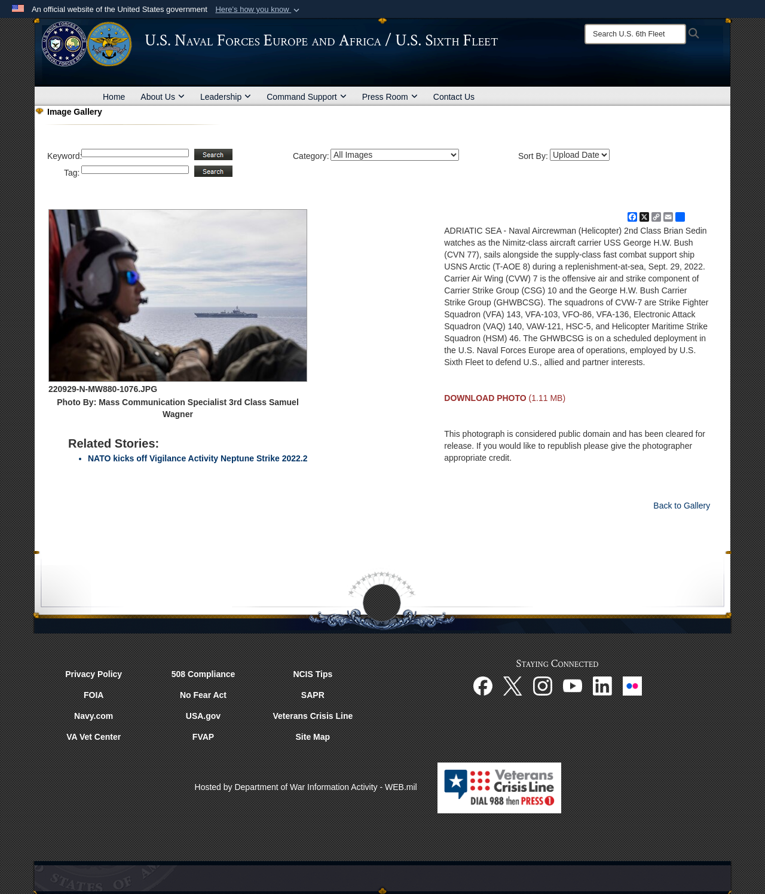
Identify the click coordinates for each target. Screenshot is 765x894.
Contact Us (454, 97)
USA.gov (203, 716)
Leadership (225, 97)
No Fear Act (203, 695)
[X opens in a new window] (512, 685)
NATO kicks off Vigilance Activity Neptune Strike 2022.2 (198, 458)
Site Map (313, 737)
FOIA (93, 695)
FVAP (203, 737)
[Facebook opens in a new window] (482, 685)
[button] (258, 10)
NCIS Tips (312, 674)
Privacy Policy (93, 674)
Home (114, 97)
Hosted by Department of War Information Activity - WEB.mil (306, 787)
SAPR (313, 695)
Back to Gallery (681, 505)
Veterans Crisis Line (313, 716)
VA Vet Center (93, 737)
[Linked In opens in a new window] (602, 685)
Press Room (390, 97)
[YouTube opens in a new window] (572, 685)
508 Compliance (203, 674)
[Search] (635, 34)
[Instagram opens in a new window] (542, 685)
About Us (162, 97)
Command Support (307, 97)
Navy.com (93, 716)
